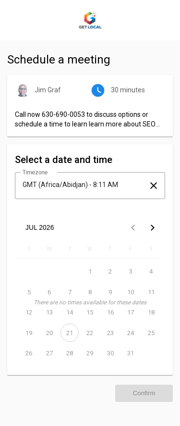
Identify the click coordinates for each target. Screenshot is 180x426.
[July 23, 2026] (110, 333)
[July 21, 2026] (70, 333)
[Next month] (152, 227)
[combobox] (81, 184)
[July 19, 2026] (29, 333)
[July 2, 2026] (110, 272)
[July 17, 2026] (130, 312)
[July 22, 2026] (90, 333)
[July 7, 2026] (70, 292)
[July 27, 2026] (49, 353)
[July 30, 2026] (110, 353)
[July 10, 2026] (130, 292)
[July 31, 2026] (130, 353)
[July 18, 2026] (151, 312)
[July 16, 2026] (110, 312)
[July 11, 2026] (151, 292)
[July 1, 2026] (90, 272)
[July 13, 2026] (49, 312)
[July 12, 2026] (29, 312)
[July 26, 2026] (29, 353)
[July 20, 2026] (49, 333)
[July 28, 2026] (70, 353)
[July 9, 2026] (110, 292)
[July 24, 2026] (130, 333)
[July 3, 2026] (130, 272)
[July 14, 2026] (70, 312)
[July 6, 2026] (49, 292)
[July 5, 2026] (29, 292)
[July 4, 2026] (151, 272)
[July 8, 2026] (90, 292)
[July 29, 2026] (90, 353)
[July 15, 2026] (90, 312)
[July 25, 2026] (151, 333)
